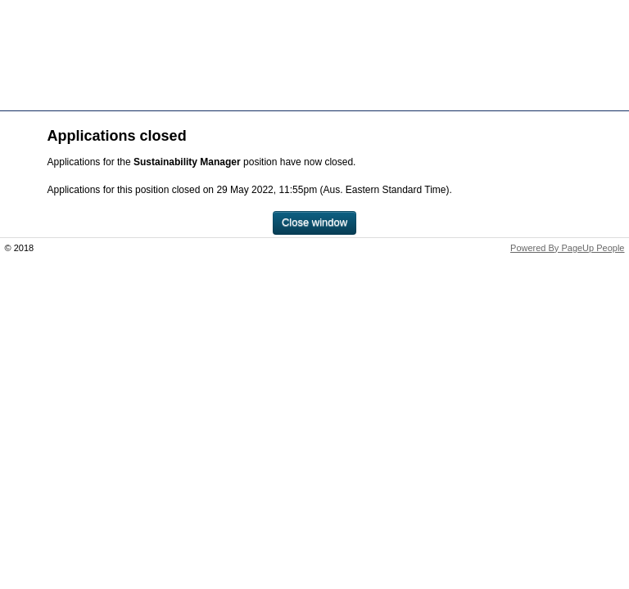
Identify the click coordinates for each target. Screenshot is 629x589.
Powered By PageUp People (567, 248)
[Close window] (314, 223)
